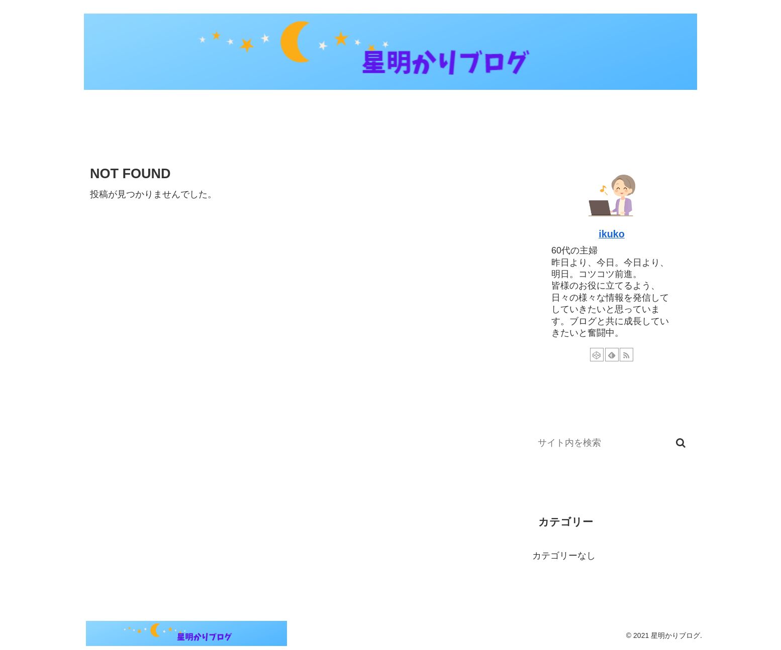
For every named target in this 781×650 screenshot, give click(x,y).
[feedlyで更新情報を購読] (612, 354)
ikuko (612, 233)
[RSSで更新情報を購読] (626, 354)
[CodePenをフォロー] (597, 354)
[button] (681, 443)
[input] (611, 443)
